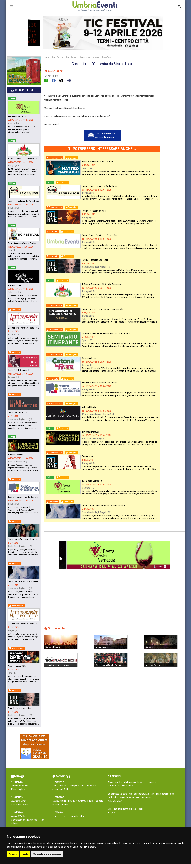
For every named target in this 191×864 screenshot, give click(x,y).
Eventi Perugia (57, 57)
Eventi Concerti (71, 57)
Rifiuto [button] (25, 854)
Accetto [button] (13, 854)
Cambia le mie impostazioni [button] (47, 854)
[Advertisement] (174, 115)
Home (46, 57)
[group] (95, 33)
